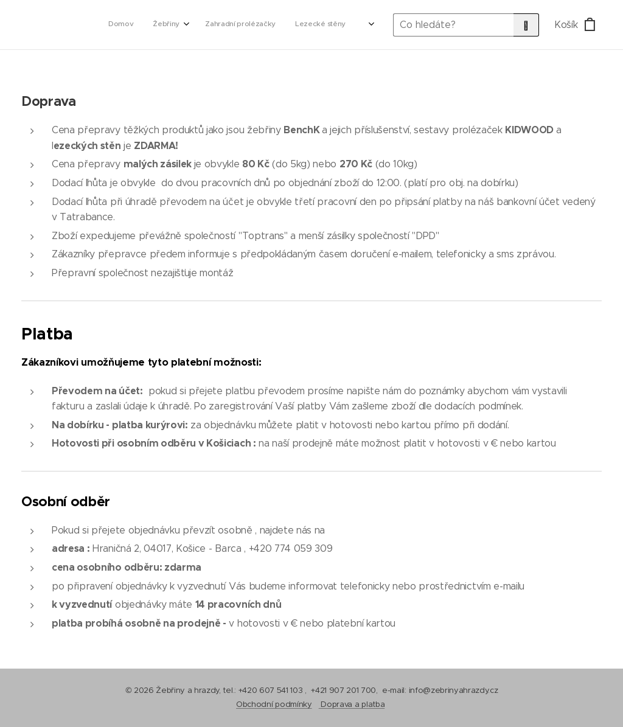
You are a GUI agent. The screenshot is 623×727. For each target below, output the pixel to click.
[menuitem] (245, 25)
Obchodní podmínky (274, 704)
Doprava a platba (353, 704)
